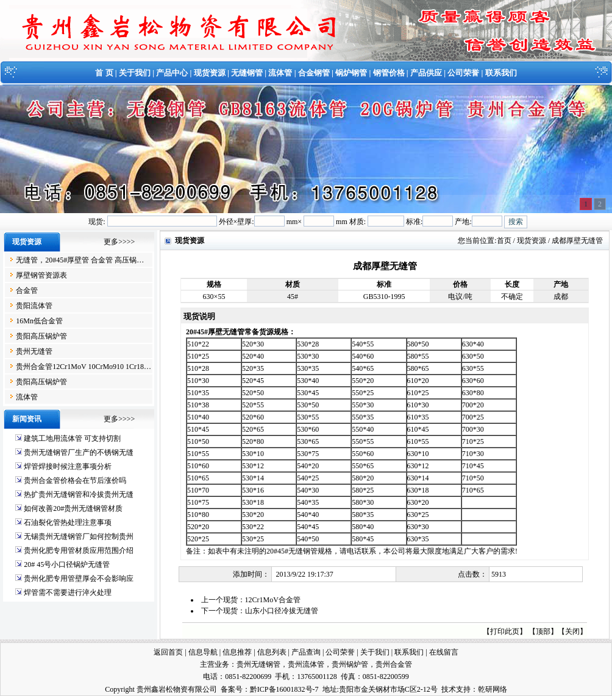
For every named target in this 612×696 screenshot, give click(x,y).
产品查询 (306, 652)
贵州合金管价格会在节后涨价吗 (75, 480)
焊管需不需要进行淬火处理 (68, 592)
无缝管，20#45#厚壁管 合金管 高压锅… (80, 260)
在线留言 (443, 652)
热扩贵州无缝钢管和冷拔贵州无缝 (78, 494)
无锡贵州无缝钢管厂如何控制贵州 (78, 536)
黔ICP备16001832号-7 (284, 689)
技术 (448, 689)
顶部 (543, 631)
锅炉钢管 (351, 72)
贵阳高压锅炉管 (41, 336)
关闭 (572, 631)
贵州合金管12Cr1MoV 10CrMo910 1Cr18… (83, 366)
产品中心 (172, 72)
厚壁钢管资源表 (41, 275)
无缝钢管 (247, 72)
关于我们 (135, 72)
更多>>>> (119, 241)
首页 (504, 240)
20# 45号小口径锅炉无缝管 (67, 564)
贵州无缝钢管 (258, 664)
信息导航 (203, 652)
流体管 (280, 72)
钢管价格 (389, 72)
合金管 (27, 290)
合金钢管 (314, 72)
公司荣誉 (463, 72)
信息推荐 (237, 652)
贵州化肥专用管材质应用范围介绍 (78, 550)
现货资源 (210, 72)
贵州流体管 (306, 664)
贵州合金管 (393, 664)
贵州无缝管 (34, 351)
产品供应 (426, 72)
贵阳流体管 (34, 305)
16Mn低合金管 (39, 321)
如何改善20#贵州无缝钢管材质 (73, 508)
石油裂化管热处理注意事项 (68, 522)
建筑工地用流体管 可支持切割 (72, 438)
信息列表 (271, 652)
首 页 (104, 72)
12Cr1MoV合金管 (273, 600)
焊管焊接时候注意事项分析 (68, 466)
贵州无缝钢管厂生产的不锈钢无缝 (78, 452)
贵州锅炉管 (350, 664)
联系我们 (501, 72)
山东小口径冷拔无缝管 (281, 610)
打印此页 (504, 631)
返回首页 (168, 652)
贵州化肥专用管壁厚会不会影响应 (78, 578)
